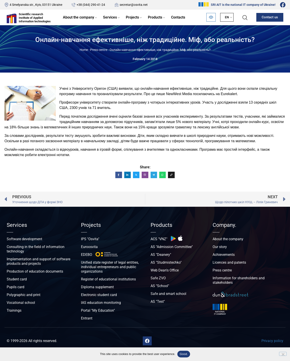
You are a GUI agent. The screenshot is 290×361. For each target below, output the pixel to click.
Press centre (98, 50)
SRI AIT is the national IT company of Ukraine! (243, 4)
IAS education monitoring (101, 302)
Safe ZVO (158, 278)
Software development (24, 239)
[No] (283, 354)
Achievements (224, 254)
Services (110, 17)
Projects (132, 17)
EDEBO (86, 254)
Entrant (86, 318)
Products (155, 17)
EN (227, 17)
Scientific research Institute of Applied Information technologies (35, 18)
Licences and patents (229, 262)
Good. (184, 354)
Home (84, 50)
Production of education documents (35, 271)
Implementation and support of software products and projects (38, 261)
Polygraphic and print (23, 295)
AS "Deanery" (161, 254)
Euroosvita (89, 247)
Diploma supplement (97, 287)
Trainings (14, 310)
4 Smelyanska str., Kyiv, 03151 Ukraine (36, 4)
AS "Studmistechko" (166, 262)
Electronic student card (99, 295)
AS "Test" (158, 301)
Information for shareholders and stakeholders (239, 280)
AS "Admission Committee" (172, 247)
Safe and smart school (168, 294)
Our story (220, 247)
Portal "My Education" (98, 310)
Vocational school (21, 302)
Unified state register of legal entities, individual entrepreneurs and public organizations (110, 266)
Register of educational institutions (108, 279)
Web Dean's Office (165, 270)
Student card (17, 279)
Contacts (178, 17)
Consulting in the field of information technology (35, 249)
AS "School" (160, 286)
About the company (78, 17)
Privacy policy (272, 341)
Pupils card (15, 287)
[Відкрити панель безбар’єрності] (211, 17)
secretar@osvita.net (134, 4)
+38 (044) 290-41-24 (91, 4)
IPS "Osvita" (90, 239)
